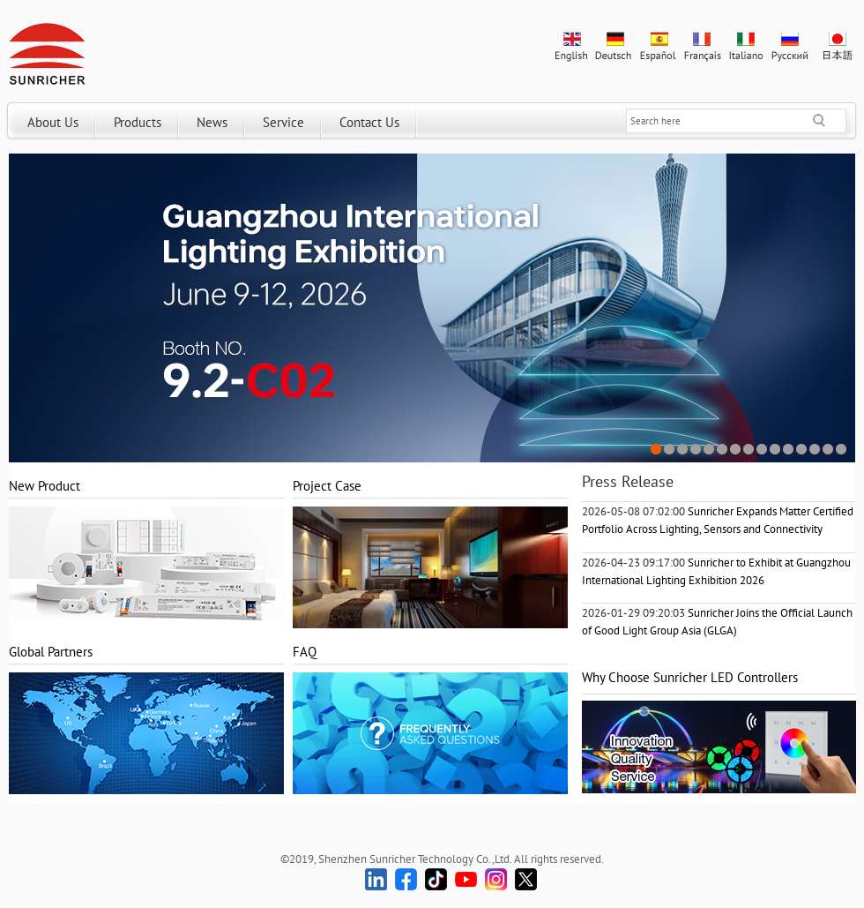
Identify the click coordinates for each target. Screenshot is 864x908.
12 (802, 449)
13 (815, 449)
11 (788, 449)
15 (841, 449)
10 (775, 449)
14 (828, 449)
